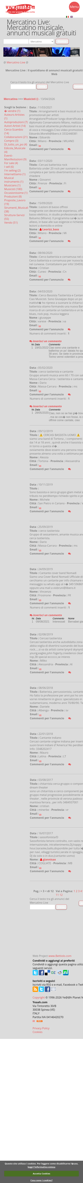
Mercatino (11, 99)
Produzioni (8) (13, 196)
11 (57, 895)
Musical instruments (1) (13, 179)
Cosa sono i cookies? (41, 1180)
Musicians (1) (12, 185)
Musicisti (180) (13, 189)
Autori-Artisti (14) (15, 126)
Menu (74, 7)
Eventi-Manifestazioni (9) (15, 157)
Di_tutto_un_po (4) (15, 144)
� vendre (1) (12, 111)
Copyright (39, 997)
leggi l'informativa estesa (41, 1166)
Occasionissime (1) (16, 193)
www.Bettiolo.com (60, 956)
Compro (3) (11, 141)
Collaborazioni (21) (16, 137)
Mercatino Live (16, 62)
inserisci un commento (45, 341)
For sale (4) (11, 163)
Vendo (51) (11, 222)
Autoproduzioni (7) (16, 122)
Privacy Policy (41, 1028)
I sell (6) (9, 167)
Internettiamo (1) (15, 174)
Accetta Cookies (41, 1173)
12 (61, 895)
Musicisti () (31, 99)
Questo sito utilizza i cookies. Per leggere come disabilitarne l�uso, (41, 1163)
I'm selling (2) (12, 170)
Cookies (37, 1032)
